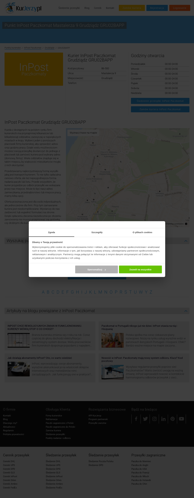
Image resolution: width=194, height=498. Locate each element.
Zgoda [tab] (51, 232)
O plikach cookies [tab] (142, 232)
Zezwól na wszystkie (140, 269)
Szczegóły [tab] (96, 232)
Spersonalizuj (96, 269)
